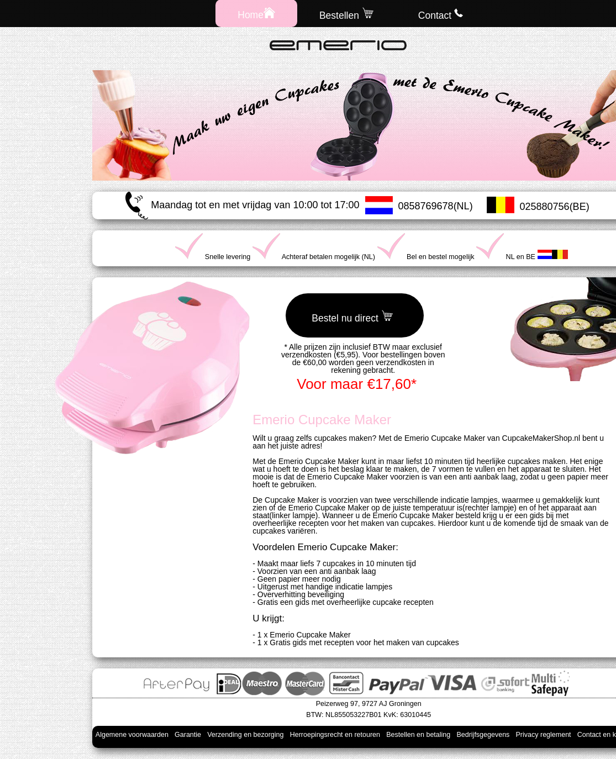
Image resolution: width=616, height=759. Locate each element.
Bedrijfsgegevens (482, 735)
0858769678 (426, 206)
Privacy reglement (543, 735)
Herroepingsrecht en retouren (335, 735)
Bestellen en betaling (418, 735)
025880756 (545, 206)
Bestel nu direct (352, 317)
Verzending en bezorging (245, 735)
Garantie (188, 735)
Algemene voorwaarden (132, 735)
